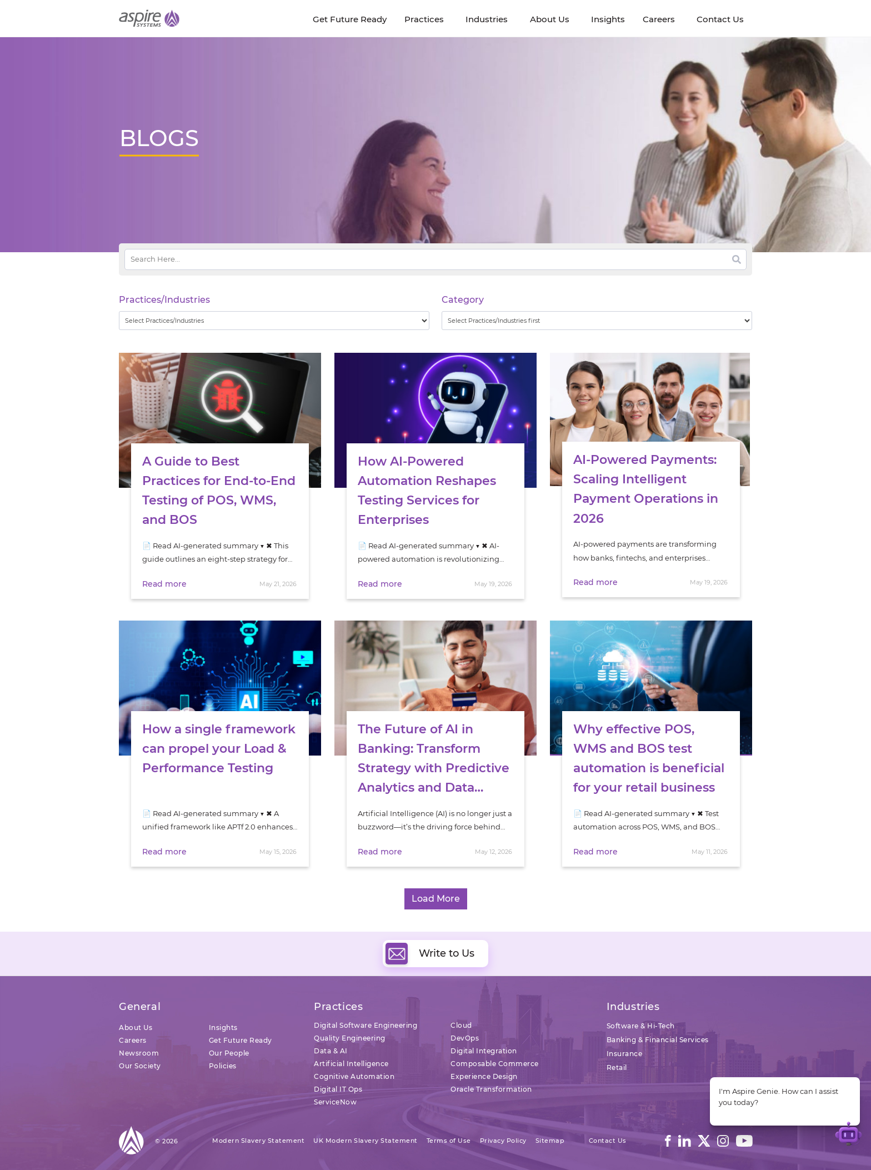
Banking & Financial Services (658, 1040)
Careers (133, 1040)
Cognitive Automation (354, 1076)
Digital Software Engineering (365, 1025)
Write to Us (430, 953)
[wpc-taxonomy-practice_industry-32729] (274, 320)
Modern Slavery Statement (258, 1140)
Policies (223, 1066)
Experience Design (484, 1076)
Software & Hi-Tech (641, 1026)
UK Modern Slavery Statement (365, 1140)
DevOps (464, 1038)
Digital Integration (483, 1051)
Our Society (140, 1066)
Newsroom (139, 1053)
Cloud (461, 1025)
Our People (229, 1053)
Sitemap (550, 1140)
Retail (617, 1067)
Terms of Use (449, 1140)
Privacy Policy (503, 1140)
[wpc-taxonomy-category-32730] (597, 320)
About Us (135, 1027)
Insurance (625, 1053)
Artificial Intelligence (351, 1063)
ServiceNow (335, 1102)
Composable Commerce (494, 1063)
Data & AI (331, 1051)
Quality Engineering (350, 1038)
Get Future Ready (240, 1040)
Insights (223, 1027)
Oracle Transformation (491, 1089)
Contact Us (608, 1140)
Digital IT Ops (338, 1089)
